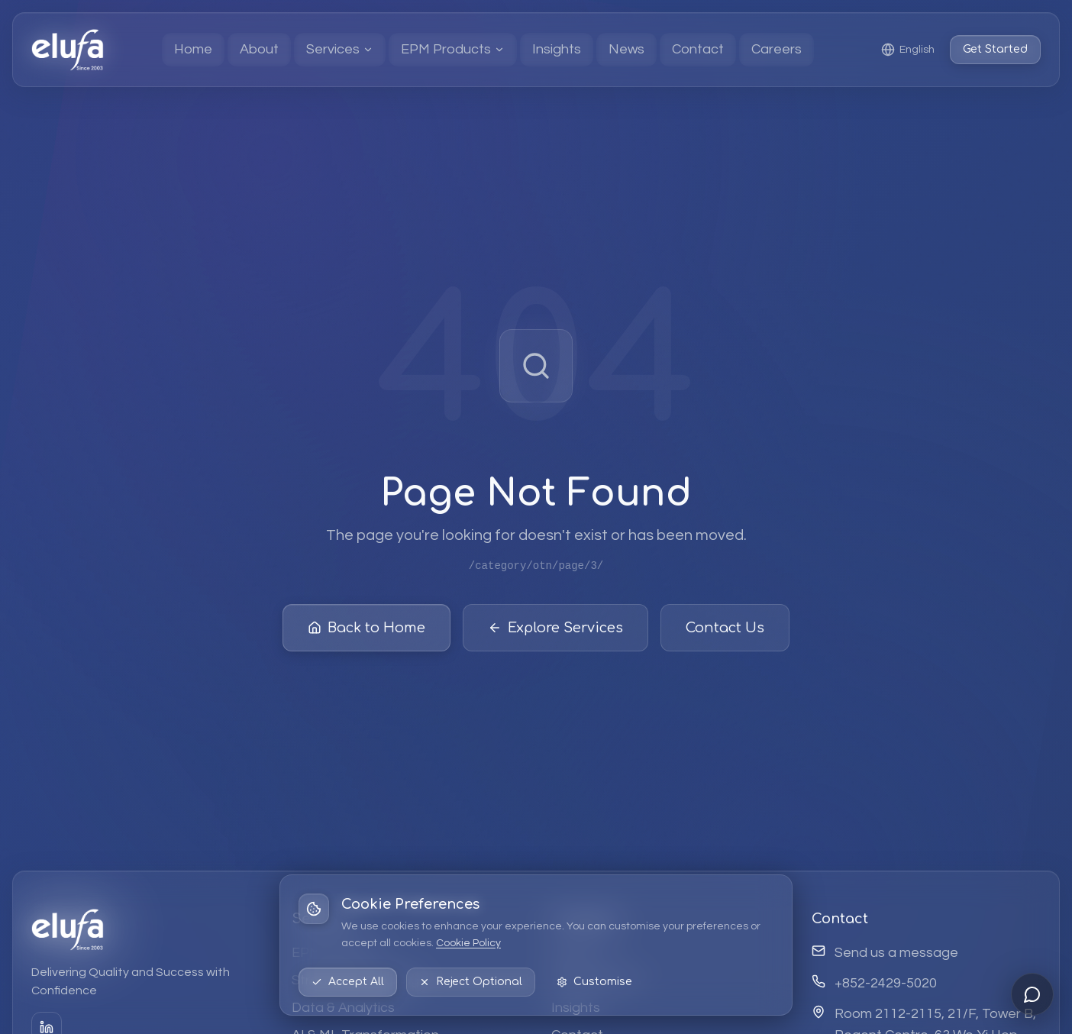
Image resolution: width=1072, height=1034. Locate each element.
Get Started (995, 49)
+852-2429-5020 (886, 983)
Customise (594, 981)
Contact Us (725, 628)
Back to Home (366, 628)
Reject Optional (470, 981)
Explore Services (555, 628)
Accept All (348, 981)
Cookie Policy (468, 943)
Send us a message (896, 952)
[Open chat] (1032, 994)
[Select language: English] (908, 49)
